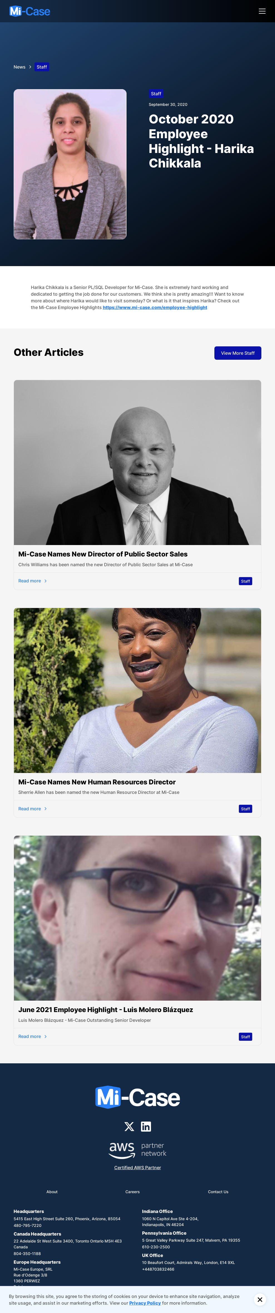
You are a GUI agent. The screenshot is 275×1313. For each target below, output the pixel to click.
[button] (261, 11)
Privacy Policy (145, 1303)
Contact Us (218, 1191)
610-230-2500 (156, 1246)
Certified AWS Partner (137, 1167)
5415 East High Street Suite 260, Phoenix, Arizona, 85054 (67, 1218)
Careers (132, 1191)
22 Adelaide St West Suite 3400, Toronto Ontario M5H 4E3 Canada (68, 1244)
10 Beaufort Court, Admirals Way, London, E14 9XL (188, 1262)
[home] (29, 11)
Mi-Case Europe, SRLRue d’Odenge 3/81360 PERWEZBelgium (33, 1278)
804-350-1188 (27, 1253)
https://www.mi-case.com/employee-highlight (155, 307)
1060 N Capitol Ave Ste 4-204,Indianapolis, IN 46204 (170, 1221)
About (52, 1191)
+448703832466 (158, 1269)
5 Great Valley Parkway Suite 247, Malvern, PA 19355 (191, 1240)
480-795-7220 (27, 1225)
